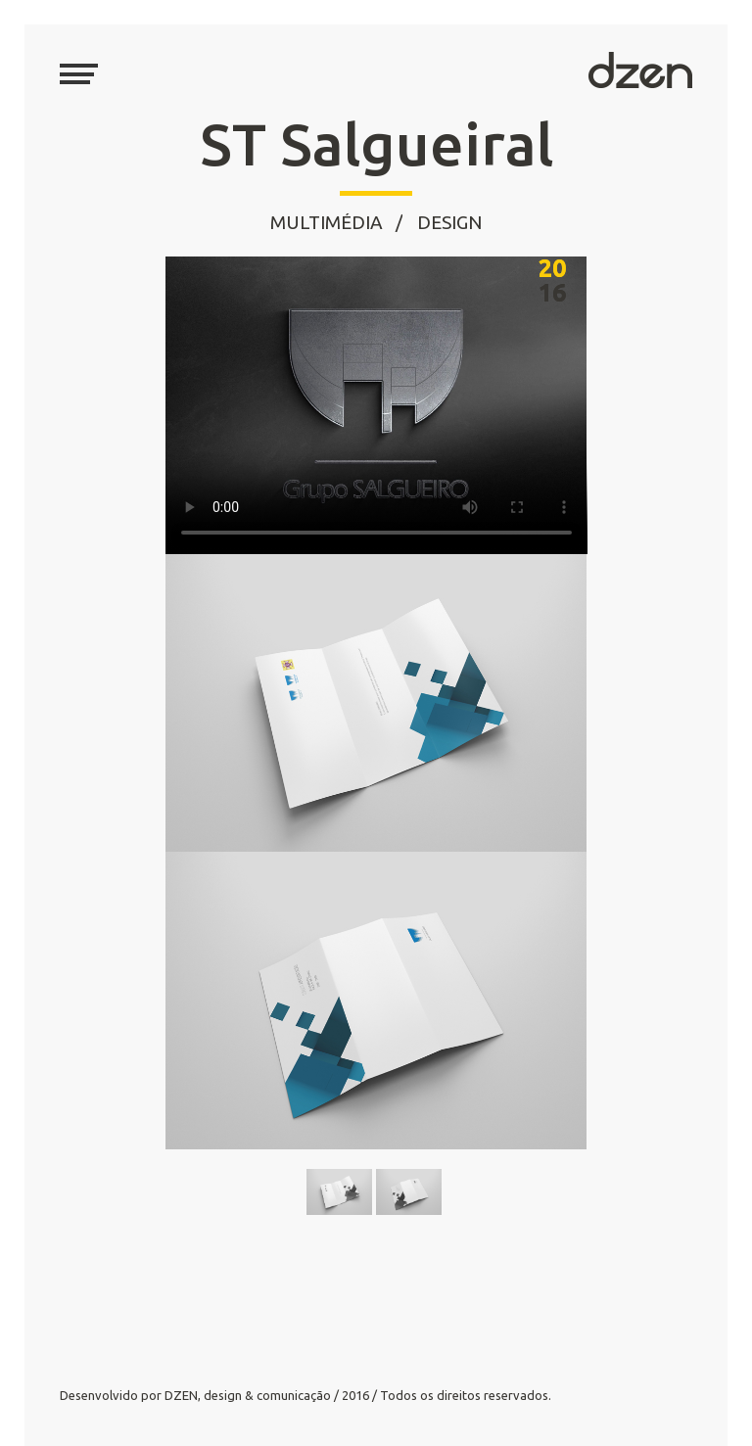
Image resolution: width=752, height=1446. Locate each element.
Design (449, 222)
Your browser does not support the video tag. (376, 405)
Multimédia (326, 222)
